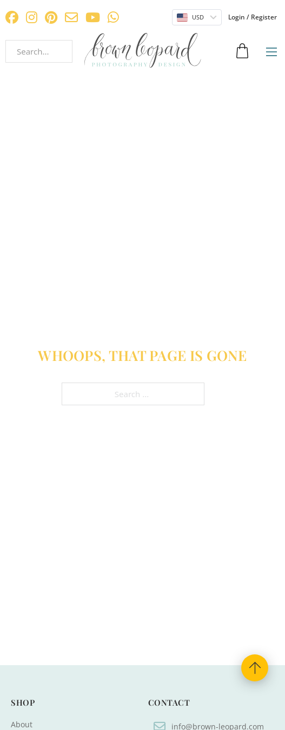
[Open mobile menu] (271, 52)
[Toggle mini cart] (242, 51)
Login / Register (252, 17)
